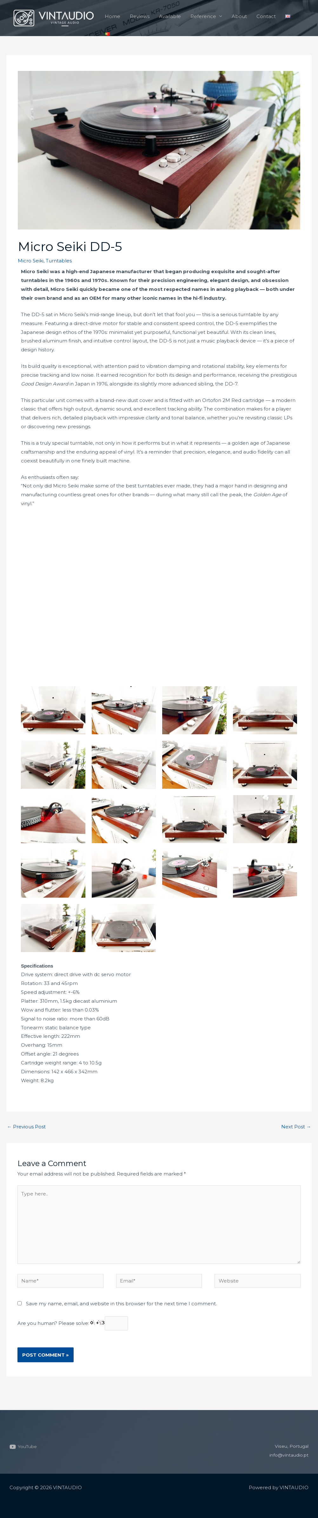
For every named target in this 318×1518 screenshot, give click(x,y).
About (239, 16)
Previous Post (26, 1127)
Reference (203, 16)
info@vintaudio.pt (287, 1455)
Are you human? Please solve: (72, 1323)
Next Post (296, 1127)
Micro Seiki (30, 261)
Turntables (59, 261)
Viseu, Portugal (290, 1446)
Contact (266, 16)
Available (170, 16)
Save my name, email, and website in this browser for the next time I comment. (121, 1304)
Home (112, 16)
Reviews (139, 16)
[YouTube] (24, 1447)
